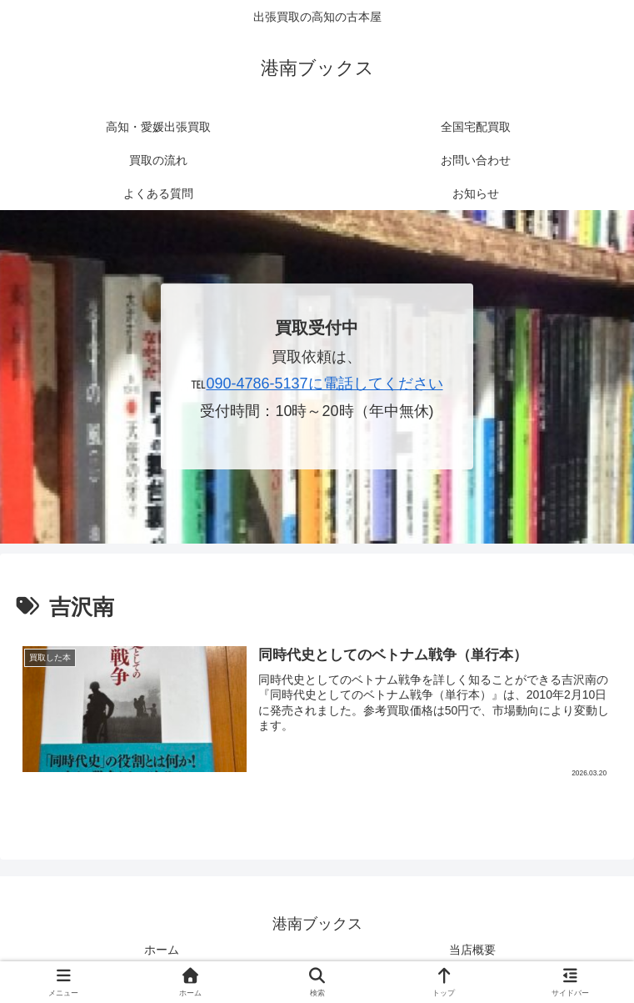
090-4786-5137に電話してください (324, 383)
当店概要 (472, 949)
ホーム (161, 949)
